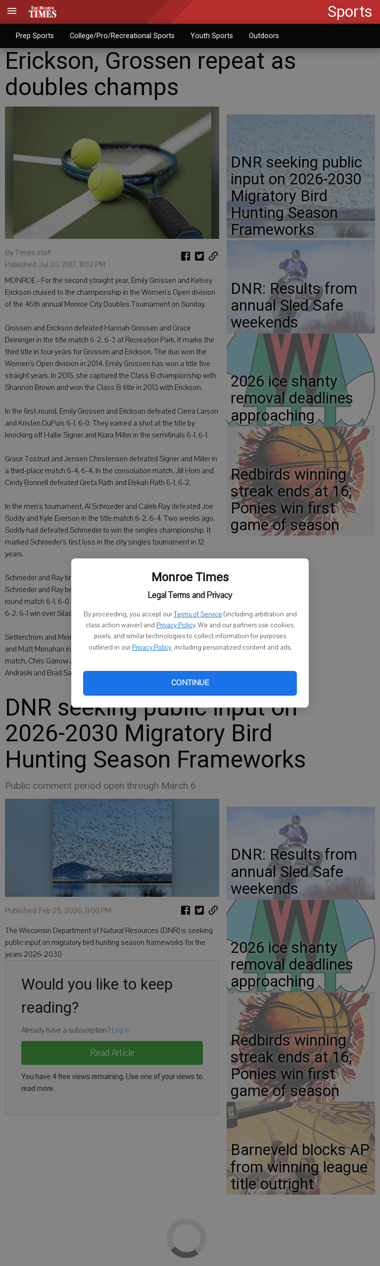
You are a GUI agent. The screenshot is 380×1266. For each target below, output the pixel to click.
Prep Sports (35, 36)
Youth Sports (211, 36)
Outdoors (264, 36)
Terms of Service (198, 614)
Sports (350, 11)
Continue (190, 683)
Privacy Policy (175, 625)
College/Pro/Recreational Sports (122, 36)
